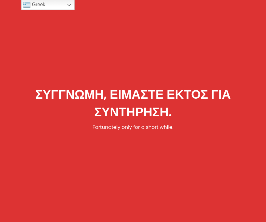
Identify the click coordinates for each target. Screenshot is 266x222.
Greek (34, 5)
